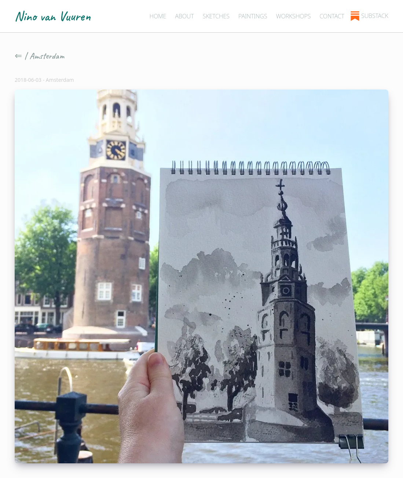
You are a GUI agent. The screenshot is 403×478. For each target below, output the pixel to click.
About (184, 16)
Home (157, 16)
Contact (331, 16)
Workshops (293, 16)
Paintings (252, 16)
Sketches (216, 16)
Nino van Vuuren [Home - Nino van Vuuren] (53, 16)
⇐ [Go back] (18, 55)
